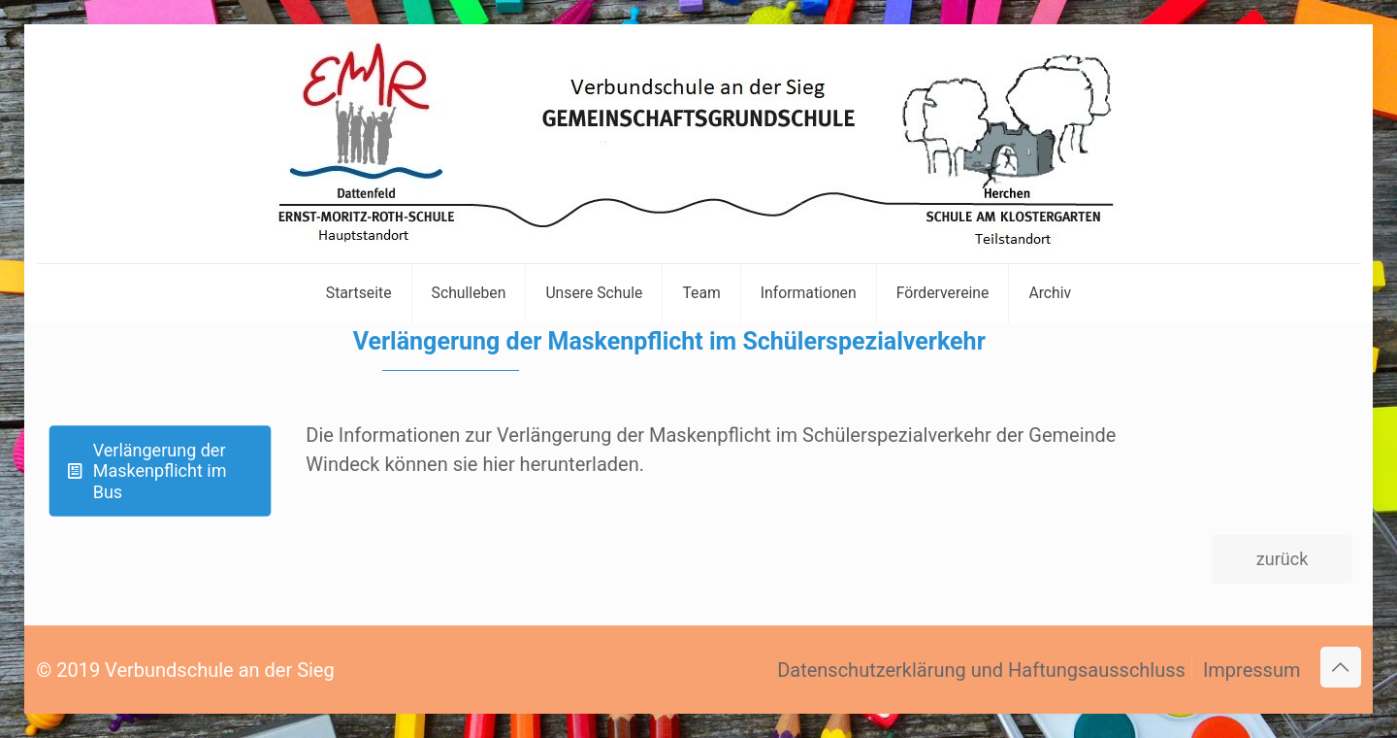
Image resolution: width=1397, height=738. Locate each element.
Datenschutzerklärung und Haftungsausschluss (981, 670)
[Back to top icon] (1340, 667)
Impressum (1252, 670)
